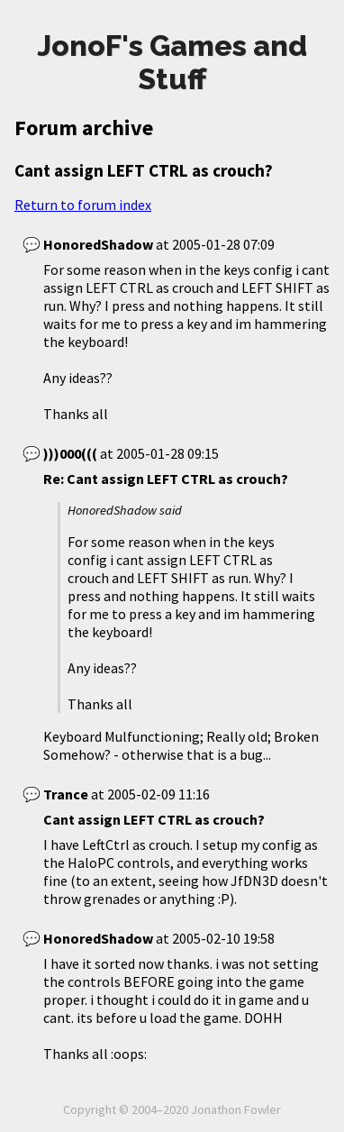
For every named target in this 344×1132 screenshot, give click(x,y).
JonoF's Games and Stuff (172, 62)
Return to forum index (82, 205)
